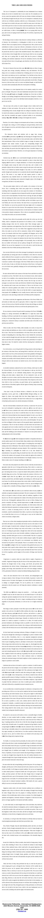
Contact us (22, 911)
